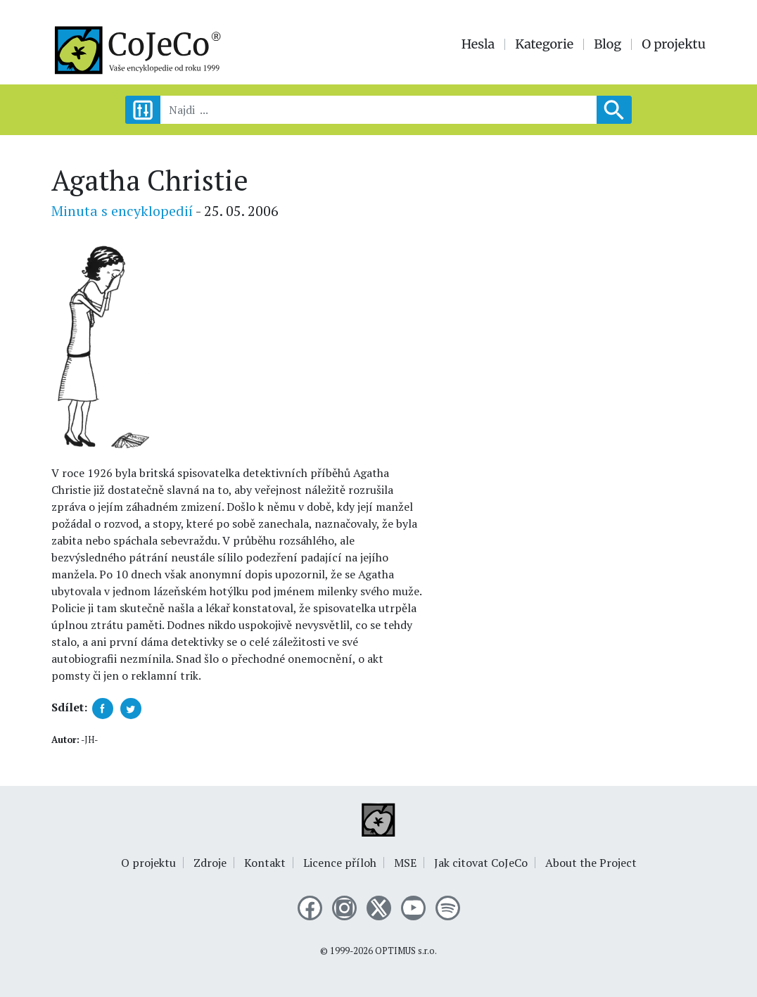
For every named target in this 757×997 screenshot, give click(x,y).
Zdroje (210, 862)
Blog (607, 44)
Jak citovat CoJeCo (481, 862)
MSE (405, 862)
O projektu (674, 44)
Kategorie (544, 44)
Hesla (478, 44)
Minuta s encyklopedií (122, 210)
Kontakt (265, 862)
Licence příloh (339, 862)
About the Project (591, 862)
